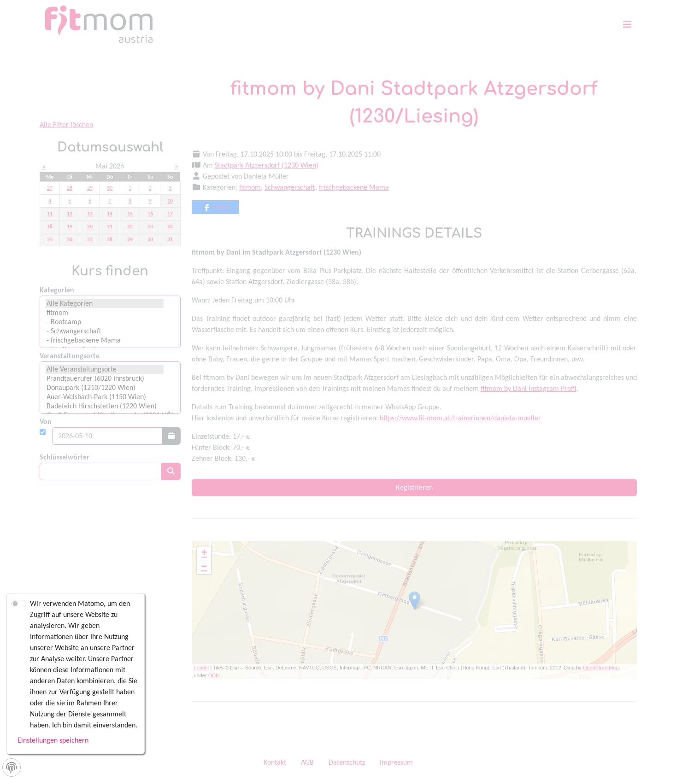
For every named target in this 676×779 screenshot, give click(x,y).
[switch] (19, 603)
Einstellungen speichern (53, 740)
